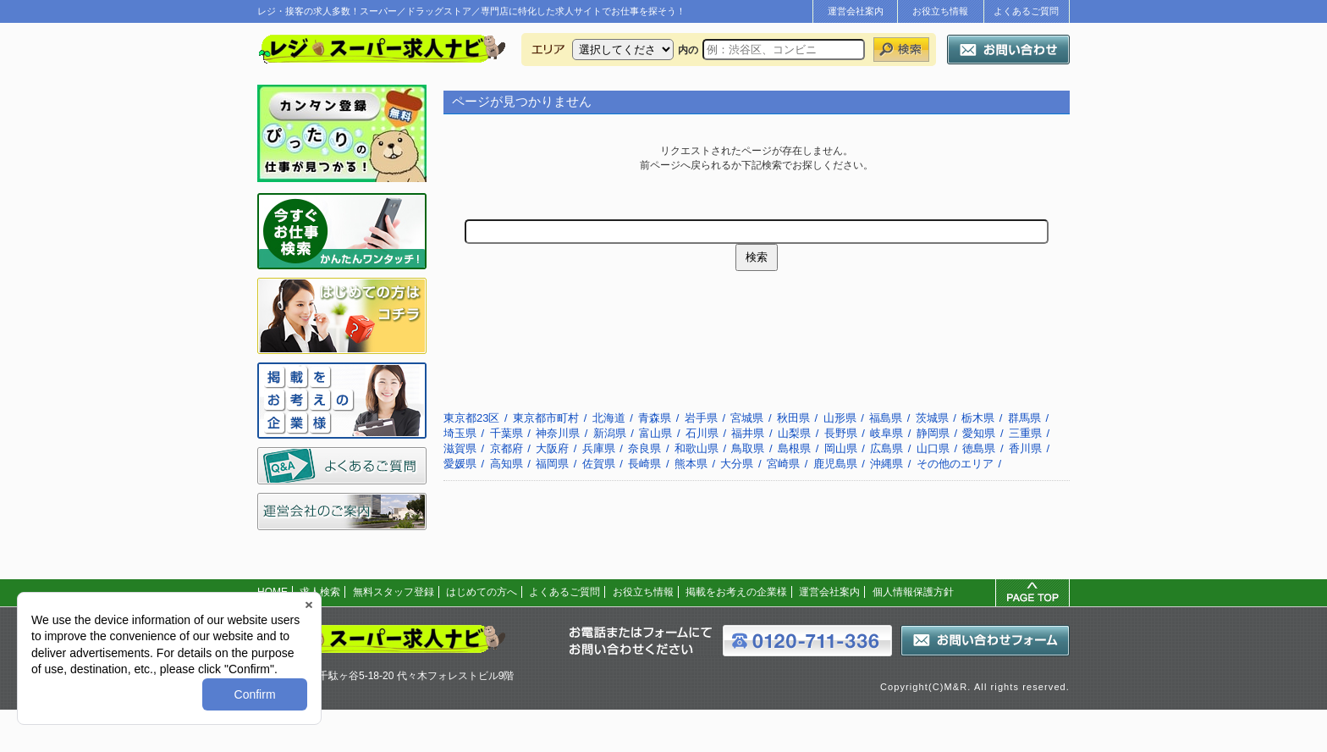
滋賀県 (459, 448)
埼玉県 (459, 433)
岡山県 (840, 448)
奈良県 (644, 448)
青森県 (654, 418)
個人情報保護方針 (913, 592)
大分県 (736, 463)
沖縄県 (886, 463)
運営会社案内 (856, 11)
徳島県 (978, 448)
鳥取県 (747, 448)
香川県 (1025, 448)
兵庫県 (598, 448)
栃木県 (977, 418)
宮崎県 (783, 463)
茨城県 (932, 418)
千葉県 (506, 433)
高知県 (506, 463)
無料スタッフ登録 (393, 592)
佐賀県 (598, 463)
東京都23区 (471, 418)
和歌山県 (697, 448)
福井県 (747, 433)
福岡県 (552, 463)
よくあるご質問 (1026, 11)
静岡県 (933, 433)
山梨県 (794, 433)
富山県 (655, 433)
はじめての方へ (481, 592)
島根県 (794, 448)
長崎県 (644, 463)
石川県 (702, 433)
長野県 (840, 433)
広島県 (886, 448)
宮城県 (746, 418)
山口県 (933, 448)
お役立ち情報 (940, 11)
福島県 (885, 418)
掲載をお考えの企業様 (736, 592)
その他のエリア (955, 463)
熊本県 (691, 463)
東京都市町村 (546, 418)
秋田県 (793, 418)
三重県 (1025, 433)
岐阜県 (886, 433)
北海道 (608, 418)
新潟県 (609, 433)
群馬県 (1024, 418)
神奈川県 (558, 433)
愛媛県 (459, 463)
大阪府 (552, 448)
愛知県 (978, 433)
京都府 (506, 448)
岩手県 (701, 418)
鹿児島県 (835, 463)
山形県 (839, 418)
